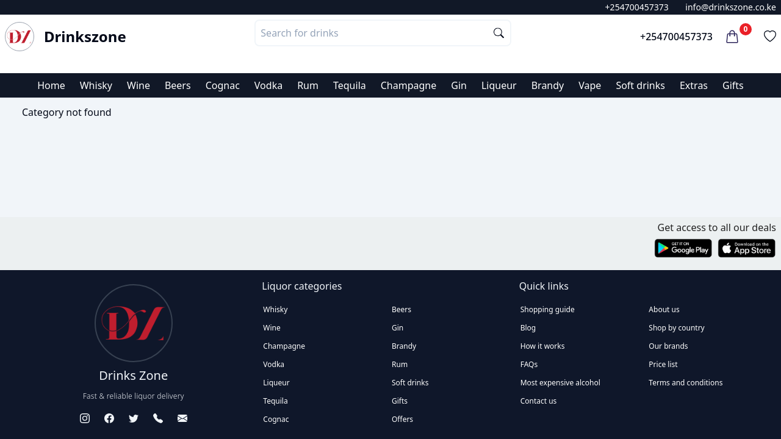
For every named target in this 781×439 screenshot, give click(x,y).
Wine (138, 85)
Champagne (409, 85)
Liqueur (499, 85)
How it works (542, 346)
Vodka (268, 85)
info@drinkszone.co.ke (730, 7)
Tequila (349, 85)
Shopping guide (547, 309)
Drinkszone (85, 36)
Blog (528, 328)
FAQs (529, 364)
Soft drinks (640, 85)
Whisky (96, 85)
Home (51, 85)
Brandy (547, 85)
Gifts (733, 85)
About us (664, 309)
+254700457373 (637, 7)
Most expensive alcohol (560, 382)
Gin (459, 85)
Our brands (668, 346)
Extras (694, 85)
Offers (402, 419)
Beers (178, 85)
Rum (308, 85)
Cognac (223, 85)
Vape (589, 85)
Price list (663, 364)
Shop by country (676, 328)
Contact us (538, 401)
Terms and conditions (685, 382)
